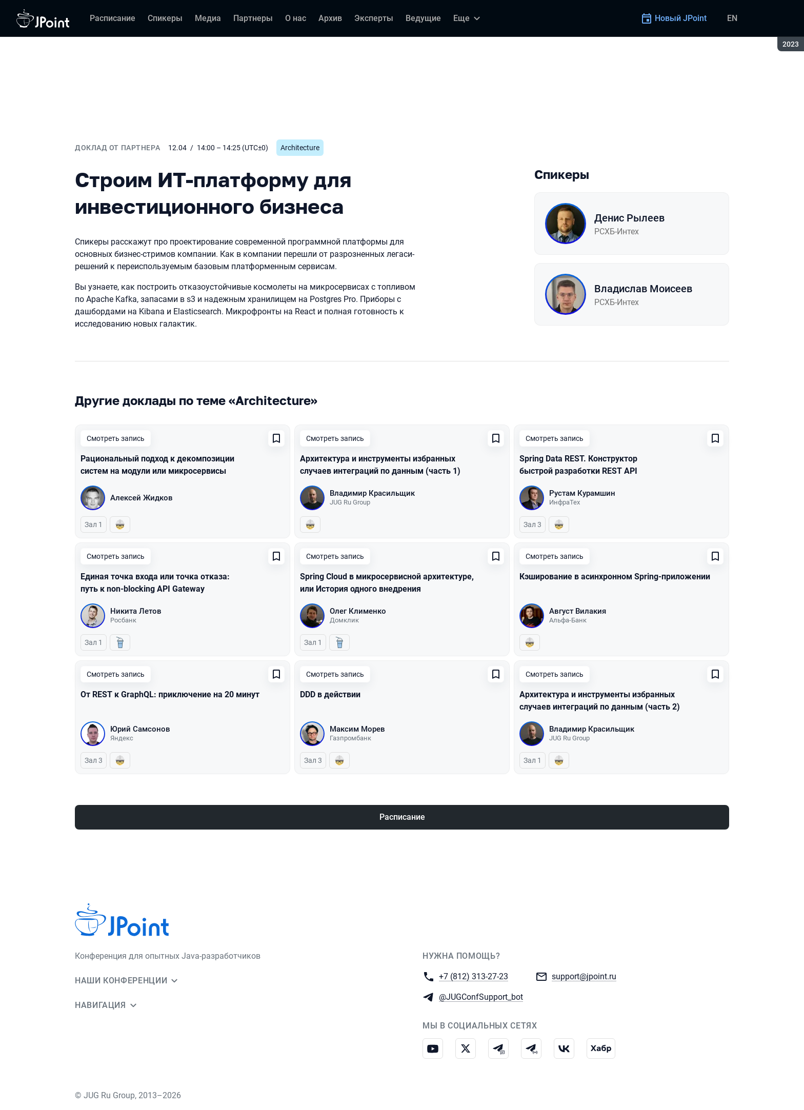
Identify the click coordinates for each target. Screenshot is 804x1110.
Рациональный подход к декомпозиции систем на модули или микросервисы (157, 465)
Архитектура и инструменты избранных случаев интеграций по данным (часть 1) (380, 465)
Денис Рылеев (629, 218)
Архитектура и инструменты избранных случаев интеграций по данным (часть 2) (599, 701)
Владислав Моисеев (643, 288)
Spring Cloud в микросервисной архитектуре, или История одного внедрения (387, 583)
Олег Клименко (358, 611)
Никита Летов (136, 611)
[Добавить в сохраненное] (276, 438)
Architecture (299, 148)
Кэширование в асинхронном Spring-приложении (614, 576)
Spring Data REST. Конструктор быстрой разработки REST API (578, 465)
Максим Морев (357, 729)
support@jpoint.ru (584, 976)
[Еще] (468, 18)
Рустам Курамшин (582, 493)
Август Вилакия (577, 611)
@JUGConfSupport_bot (481, 996)
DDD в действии (330, 694)
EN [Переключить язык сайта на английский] (732, 18)
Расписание (402, 817)
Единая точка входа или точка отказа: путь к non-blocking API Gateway (155, 583)
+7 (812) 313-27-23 (473, 976)
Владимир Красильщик (372, 493)
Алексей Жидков (141, 498)
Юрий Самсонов (140, 729)
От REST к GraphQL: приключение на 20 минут (170, 694)
